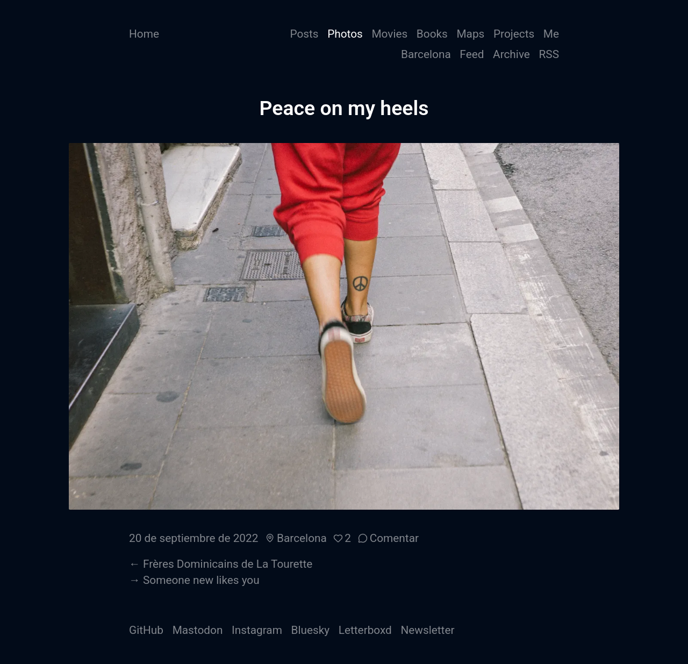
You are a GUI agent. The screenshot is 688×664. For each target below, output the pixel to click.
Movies (389, 33)
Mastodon (198, 630)
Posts (304, 33)
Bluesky (310, 630)
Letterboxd (365, 630)
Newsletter (427, 630)
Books (432, 33)
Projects (513, 33)
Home (144, 33)
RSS (549, 54)
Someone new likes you (201, 580)
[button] (342, 538)
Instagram (257, 630)
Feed (472, 54)
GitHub (146, 630)
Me (551, 33)
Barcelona (426, 54)
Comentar (394, 538)
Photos (345, 33)
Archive (511, 54)
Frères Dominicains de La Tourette (227, 564)
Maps (470, 33)
